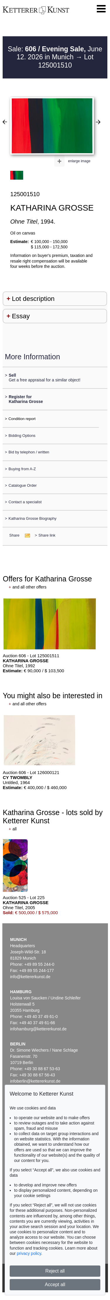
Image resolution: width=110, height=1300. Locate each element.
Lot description (33, 298)
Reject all (55, 1270)
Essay (21, 316)
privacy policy (29, 1253)
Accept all (55, 1284)
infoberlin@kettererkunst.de (35, 1081)
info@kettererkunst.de (30, 976)
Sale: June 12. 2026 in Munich (55, 53)
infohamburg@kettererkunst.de (38, 1029)
